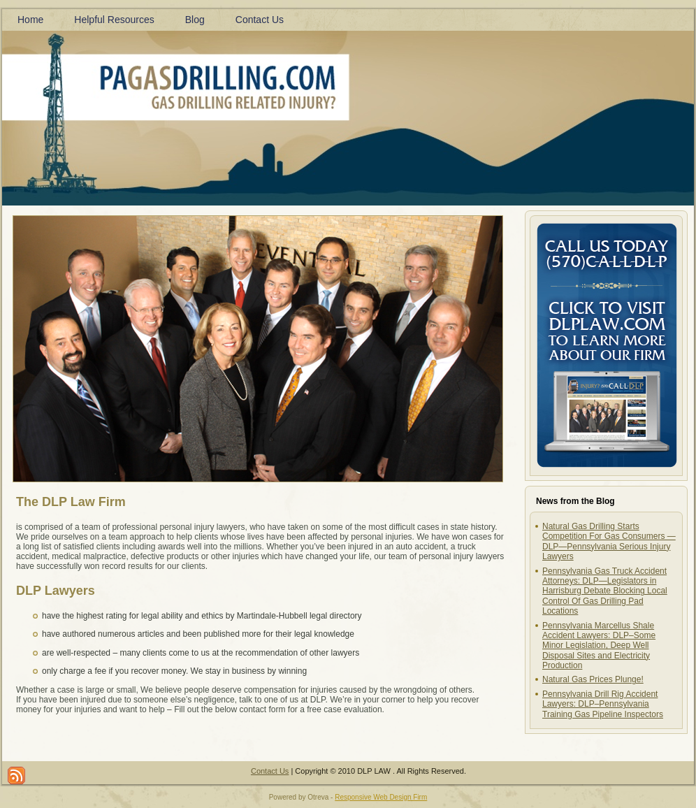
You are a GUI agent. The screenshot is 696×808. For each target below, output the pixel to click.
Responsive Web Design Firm (381, 797)
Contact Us (270, 771)
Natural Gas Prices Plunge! (593, 679)
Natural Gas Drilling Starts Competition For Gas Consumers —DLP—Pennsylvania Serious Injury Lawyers (609, 541)
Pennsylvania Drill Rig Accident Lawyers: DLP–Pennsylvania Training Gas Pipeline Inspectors (602, 704)
